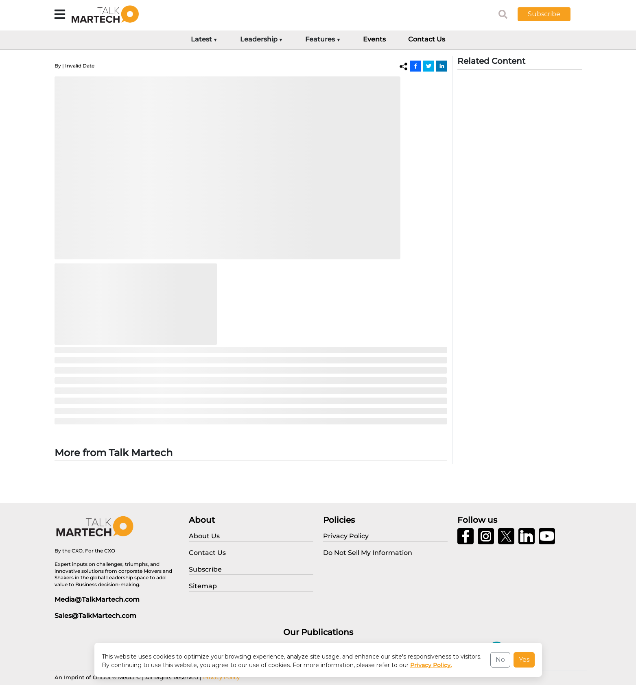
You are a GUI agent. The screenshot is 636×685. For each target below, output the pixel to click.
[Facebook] (415, 65)
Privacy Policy (221, 677)
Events (374, 39)
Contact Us (426, 39)
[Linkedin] (441, 65)
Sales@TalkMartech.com (95, 616)
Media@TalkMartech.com (97, 599)
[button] (550, 14)
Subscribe (544, 14)
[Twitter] (428, 65)
